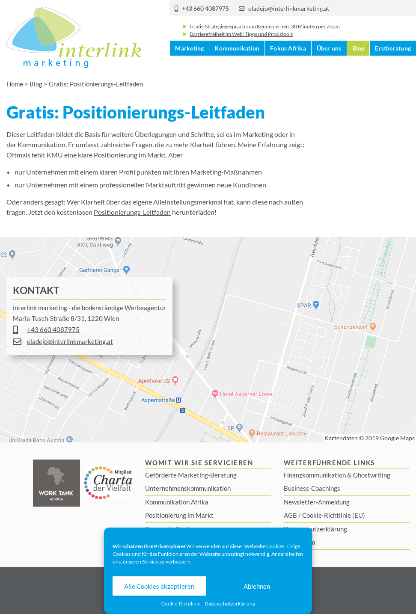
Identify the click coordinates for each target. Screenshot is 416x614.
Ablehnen (257, 586)
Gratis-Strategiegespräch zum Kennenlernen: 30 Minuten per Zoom (265, 32)
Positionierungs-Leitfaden (132, 212)
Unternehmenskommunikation (188, 488)
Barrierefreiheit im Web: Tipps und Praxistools (241, 39)
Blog (358, 64)
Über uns (329, 64)
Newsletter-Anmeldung (317, 502)
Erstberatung (393, 64)
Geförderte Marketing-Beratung (191, 475)
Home (14, 84)
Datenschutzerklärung (230, 603)
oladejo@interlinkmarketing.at (288, 8)
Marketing (189, 64)
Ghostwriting (371, 475)
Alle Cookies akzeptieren (159, 586)
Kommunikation (236, 64)
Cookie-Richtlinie (180, 603)
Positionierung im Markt (179, 515)
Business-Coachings (312, 488)
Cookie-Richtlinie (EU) (333, 515)
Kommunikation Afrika (176, 502)
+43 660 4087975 (205, 8)
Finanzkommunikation (315, 475)
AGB (290, 515)
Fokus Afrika (288, 64)
